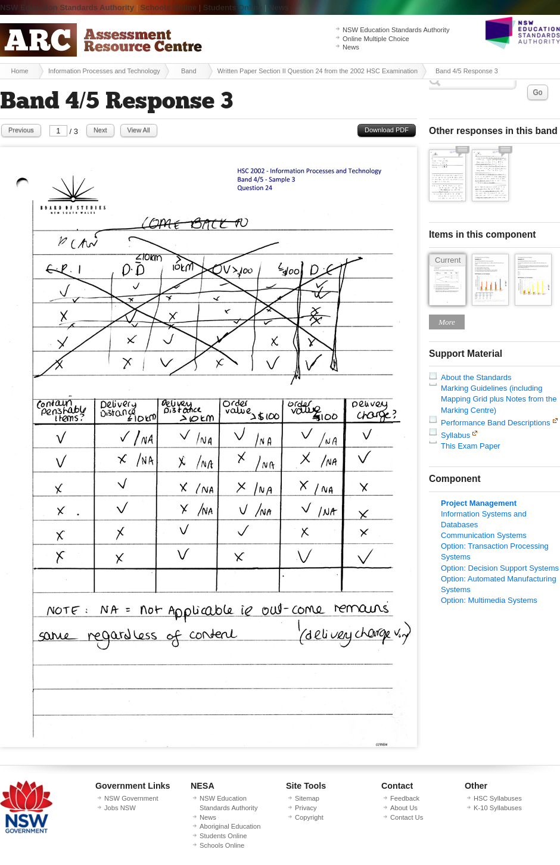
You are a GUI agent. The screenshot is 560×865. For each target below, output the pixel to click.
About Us (404, 807)
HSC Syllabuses (498, 798)
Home (19, 70)
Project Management (479, 503)
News (279, 7)
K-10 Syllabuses (498, 807)
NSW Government (131, 798)
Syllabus (455, 435)
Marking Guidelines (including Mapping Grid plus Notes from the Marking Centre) (498, 399)
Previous (21, 129)
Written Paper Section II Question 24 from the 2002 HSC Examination (317, 70)
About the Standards (476, 377)
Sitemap (307, 798)
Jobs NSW (120, 807)
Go (537, 92)
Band (188, 70)
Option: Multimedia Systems (489, 600)
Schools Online (169, 7)
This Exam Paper (470, 445)
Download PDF (387, 129)
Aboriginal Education (230, 826)
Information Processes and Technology (104, 70)
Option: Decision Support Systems (500, 568)
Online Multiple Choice (376, 38)
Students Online (233, 7)
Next (100, 129)
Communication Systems (484, 535)
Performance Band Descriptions (495, 422)
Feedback (404, 798)
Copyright (309, 817)
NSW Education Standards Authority (67, 7)
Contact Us (406, 817)
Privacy (306, 807)
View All (138, 129)
